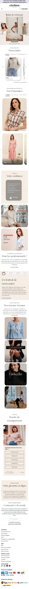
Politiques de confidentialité (8, 539)
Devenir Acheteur (5, 555)
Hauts (7, 54)
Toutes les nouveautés (20, 82)
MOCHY (22, 95)
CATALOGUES (14, 452)
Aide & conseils (5, 551)
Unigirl (7, 95)
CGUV (2, 537)
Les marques (4, 533)
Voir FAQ (22, 472)
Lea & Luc (14, 95)
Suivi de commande (6, 547)
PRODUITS (14, 456)
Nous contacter (5, 549)
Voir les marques (6, 298)
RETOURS (14, 467)
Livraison (3, 559)
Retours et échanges (6, 561)
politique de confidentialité (14, 524)
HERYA (7, 77)
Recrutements (4, 541)
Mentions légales (5, 535)
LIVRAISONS (14, 459)
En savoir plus (14, 267)
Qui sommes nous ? (6, 531)
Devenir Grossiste (5, 557)
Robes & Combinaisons (19, 54)
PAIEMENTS (14, 463)
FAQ (2, 545)
